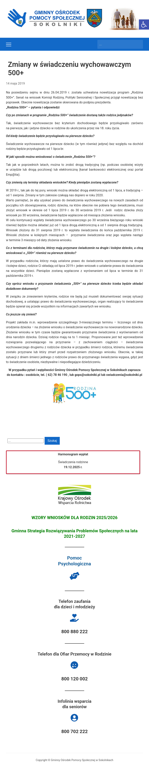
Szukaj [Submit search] (138, 44)
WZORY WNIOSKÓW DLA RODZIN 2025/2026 (74, 517)
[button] (144, 24)
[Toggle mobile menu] (8, 44)
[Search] (116, 44)
